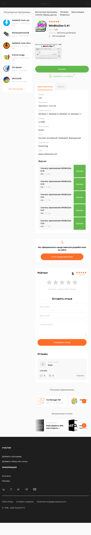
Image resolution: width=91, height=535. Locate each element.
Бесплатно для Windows (66, 33)
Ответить (80, 376)
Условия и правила (25, 501)
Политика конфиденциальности (51, 501)
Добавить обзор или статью (15, 461)
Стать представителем (62, 256)
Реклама (6, 481)
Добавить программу (11, 456)
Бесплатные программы (46, 12)
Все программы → (17, 89)
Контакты (6, 476)
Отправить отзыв (62, 342)
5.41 (53, 29)
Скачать (62, 69)
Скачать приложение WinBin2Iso (56, 169)
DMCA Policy (7, 501)
